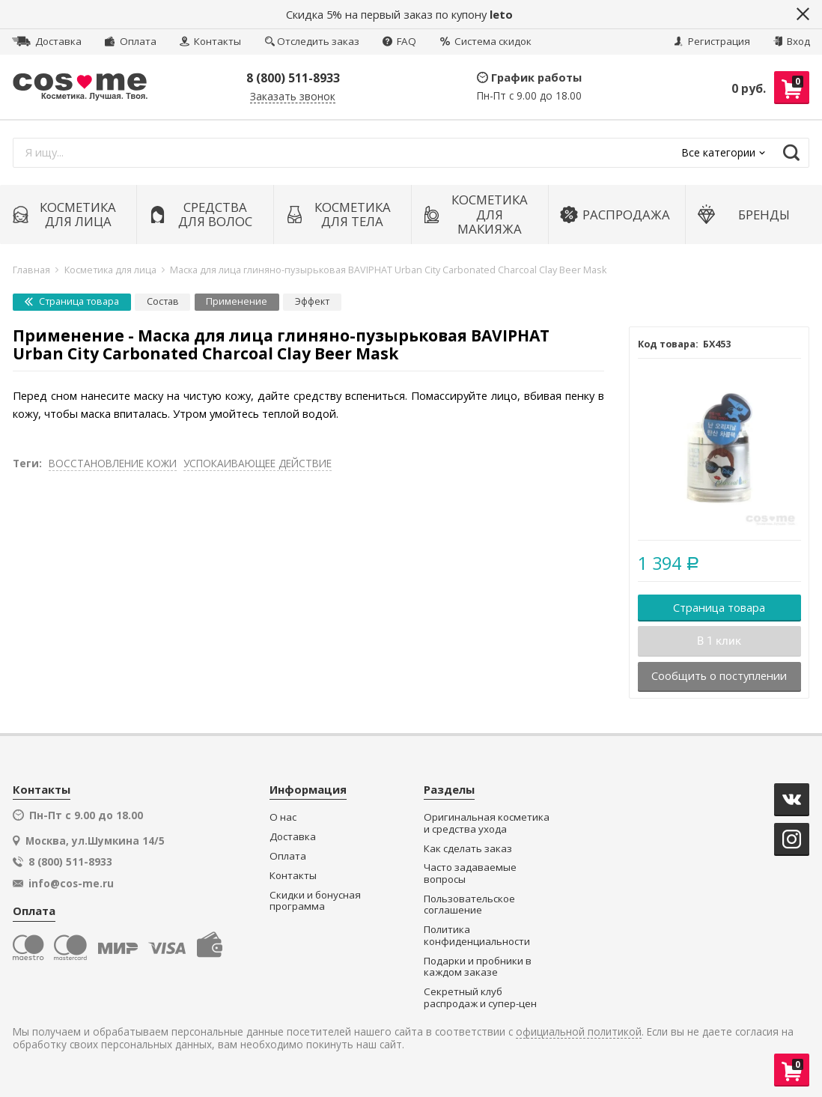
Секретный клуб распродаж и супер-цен (480, 997)
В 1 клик (719, 641)
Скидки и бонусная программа (315, 901)
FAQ (399, 41)
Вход (791, 41)
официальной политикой (579, 1032)
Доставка (47, 41)
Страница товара (72, 301)
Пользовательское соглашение (469, 905)
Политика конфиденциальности (477, 935)
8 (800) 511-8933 (293, 78)
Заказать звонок (292, 97)
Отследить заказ (312, 41)
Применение (236, 301)
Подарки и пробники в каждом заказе (478, 967)
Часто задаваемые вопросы (470, 873)
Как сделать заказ (468, 848)
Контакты (210, 41)
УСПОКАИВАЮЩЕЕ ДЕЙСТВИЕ (257, 463)
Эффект (312, 301)
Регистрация (712, 41)
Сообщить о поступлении (719, 675)
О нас (283, 817)
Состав (163, 301)
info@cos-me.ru (71, 883)
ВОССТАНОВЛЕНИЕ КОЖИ (113, 463)
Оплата (130, 41)
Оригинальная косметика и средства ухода (486, 823)
